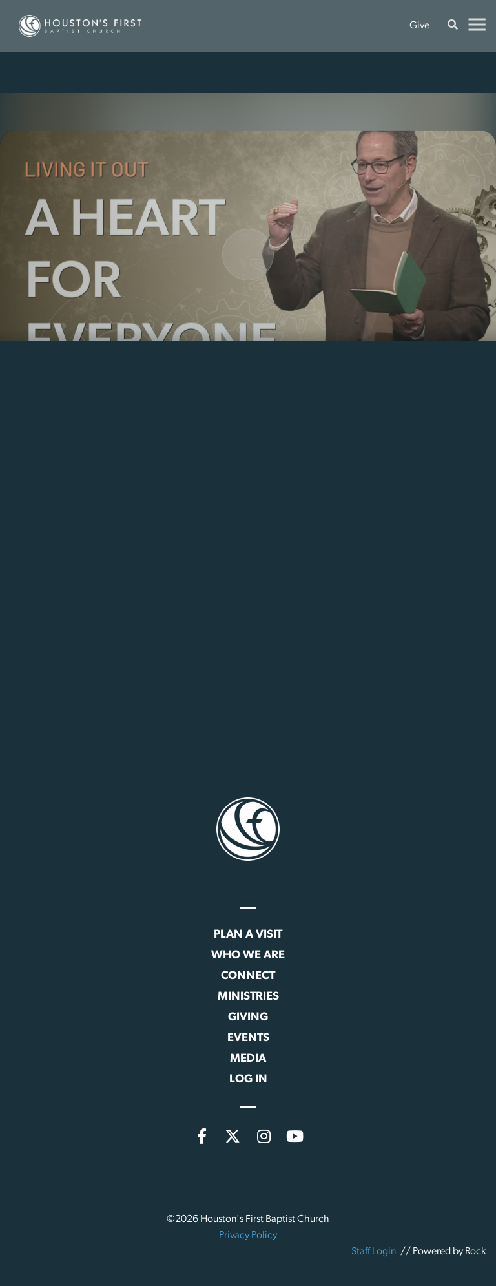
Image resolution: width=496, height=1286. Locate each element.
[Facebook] (201, 1136)
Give (419, 26)
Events (248, 1038)
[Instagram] (263, 1136)
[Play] (248, 276)
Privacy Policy (248, 1235)
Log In (248, 1079)
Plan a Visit (248, 935)
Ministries (248, 997)
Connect (248, 976)
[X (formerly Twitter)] (232, 1136)
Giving (248, 1017)
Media (248, 1059)
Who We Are (248, 955)
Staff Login (373, 1252)
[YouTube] (294, 1136)
